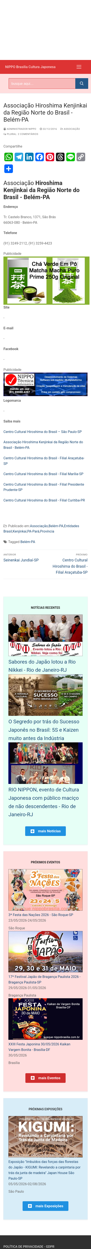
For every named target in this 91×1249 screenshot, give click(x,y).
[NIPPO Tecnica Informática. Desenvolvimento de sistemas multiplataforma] (45, 395)
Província (47, 531)
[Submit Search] (81, 83)
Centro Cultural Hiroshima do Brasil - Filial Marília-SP (43, 474)
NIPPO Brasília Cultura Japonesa (30, 67)
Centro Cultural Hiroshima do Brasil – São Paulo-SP (42, 432)
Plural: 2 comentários (20, 134)
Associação (70, 128)
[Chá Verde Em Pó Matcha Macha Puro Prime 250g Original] (46, 303)
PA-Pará (33, 531)
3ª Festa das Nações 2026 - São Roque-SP (40, 915)
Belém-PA (56, 526)
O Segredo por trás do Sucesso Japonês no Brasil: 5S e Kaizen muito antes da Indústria (43, 730)
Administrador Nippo (19, 128)
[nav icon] (79, 67)
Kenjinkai (19, 531)
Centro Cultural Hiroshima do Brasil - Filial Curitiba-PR (44, 500)
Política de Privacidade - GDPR (28, 1247)
